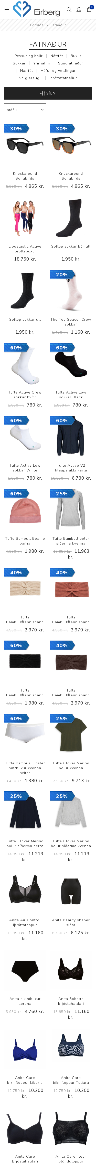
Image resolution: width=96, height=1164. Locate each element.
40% (16, 572)
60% (16, 347)
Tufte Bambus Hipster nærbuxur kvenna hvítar (25, 768)
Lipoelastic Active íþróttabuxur (25, 249)
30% (16, 128)
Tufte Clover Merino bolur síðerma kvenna (71, 843)
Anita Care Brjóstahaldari (25, 1159)
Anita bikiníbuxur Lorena (25, 1001)
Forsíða (37, 25)
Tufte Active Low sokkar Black (71, 395)
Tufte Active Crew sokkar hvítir (25, 395)
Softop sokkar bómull (71, 246)
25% (62, 493)
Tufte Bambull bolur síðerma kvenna (70, 541)
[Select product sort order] (25, 109)
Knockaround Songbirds (25, 176)
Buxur (76, 55)
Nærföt (26, 70)
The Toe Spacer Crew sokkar (70, 322)
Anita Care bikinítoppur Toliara (71, 1080)
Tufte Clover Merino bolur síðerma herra (25, 843)
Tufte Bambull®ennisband (25, 620)
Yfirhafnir (41, 63)
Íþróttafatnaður (63, 78)
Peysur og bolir (29, 55)
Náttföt (56, 55)
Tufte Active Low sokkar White (25, 468)
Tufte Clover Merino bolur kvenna (70, 765)
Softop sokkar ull (25, 319)
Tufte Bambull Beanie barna (25, 541)
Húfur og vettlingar (58, 70)
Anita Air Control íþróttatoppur (25, 922)
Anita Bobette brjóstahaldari (71, 1001)
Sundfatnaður (70, 63)
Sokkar (19, 63)
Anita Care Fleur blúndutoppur (71, 1159)
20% (62, 274)
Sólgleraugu (30, 78)
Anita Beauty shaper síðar (71, 922)
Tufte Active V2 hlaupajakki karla (71, 468)
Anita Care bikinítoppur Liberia (25, 1080)
